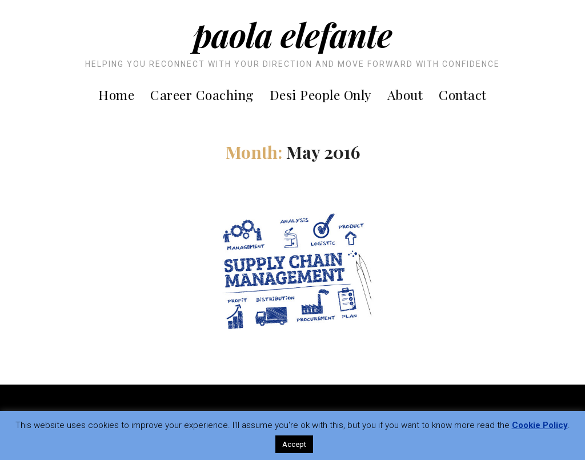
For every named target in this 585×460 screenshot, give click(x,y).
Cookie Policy (540, 425)
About (405, 94)
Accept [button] (294, 444)
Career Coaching (202, 94)
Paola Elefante (292, 34)
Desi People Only (320, 94)
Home (116, 94)
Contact (463, 94)
